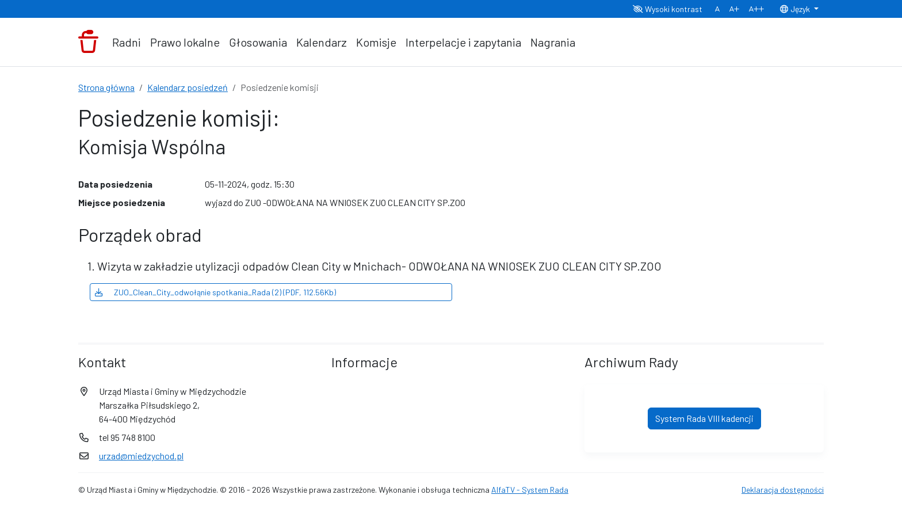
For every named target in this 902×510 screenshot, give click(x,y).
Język (795, 9)
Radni (126, 42)
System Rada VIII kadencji (704, 418)
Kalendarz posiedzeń (187, 87)
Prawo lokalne (185, 42)
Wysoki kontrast (667, 9)
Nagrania (552, 42)
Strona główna (106, 87)
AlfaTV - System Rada (529, 489)
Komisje (376, 42)
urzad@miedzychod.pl (141, 455)
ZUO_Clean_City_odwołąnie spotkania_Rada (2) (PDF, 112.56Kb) (215, 292)
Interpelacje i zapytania (463, 42)
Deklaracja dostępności (783, 489)
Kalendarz (321, 42)
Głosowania (258, 42)
